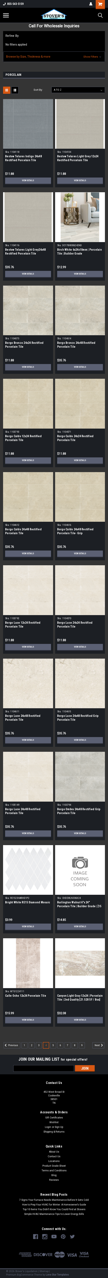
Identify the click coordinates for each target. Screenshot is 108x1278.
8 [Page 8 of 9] (74, 1045)
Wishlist (54, 1122)
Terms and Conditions (54, 1170)
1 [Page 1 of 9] (24, 1045)
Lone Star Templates (57, 1274)
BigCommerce (25, 1274)
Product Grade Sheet (54, 1165)
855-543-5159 (13, 4)
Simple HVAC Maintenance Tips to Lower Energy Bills (54, 1214)
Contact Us (54, 1156)
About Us (54, 1151)
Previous (11, 1045)
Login (48, 1127)
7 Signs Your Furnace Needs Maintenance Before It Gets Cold (54, 1200)
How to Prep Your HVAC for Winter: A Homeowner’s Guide (54, 1204)
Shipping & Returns (54, 1131)
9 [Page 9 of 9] (82, 1045)
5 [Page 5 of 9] (53, 1045)
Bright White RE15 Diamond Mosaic (27, 902)
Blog (54, 1175)
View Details (28, 180)
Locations (54, 1161)
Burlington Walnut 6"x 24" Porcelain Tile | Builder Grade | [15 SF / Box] (79, 906)
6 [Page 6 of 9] (60, 1045)
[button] (54, 56)
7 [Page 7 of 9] (67, 1045)
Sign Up (59, 1127)
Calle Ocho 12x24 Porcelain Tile (25, 995)
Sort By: (38, 89)
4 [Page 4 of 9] (46, 1045)
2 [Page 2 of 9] (31, 1045)
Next (99, 1045)
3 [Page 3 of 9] (39, 1045)
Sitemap (44, 1271)
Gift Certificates (54, 1117)
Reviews (54, 1180)
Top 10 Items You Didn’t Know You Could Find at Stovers (54, 1209)
